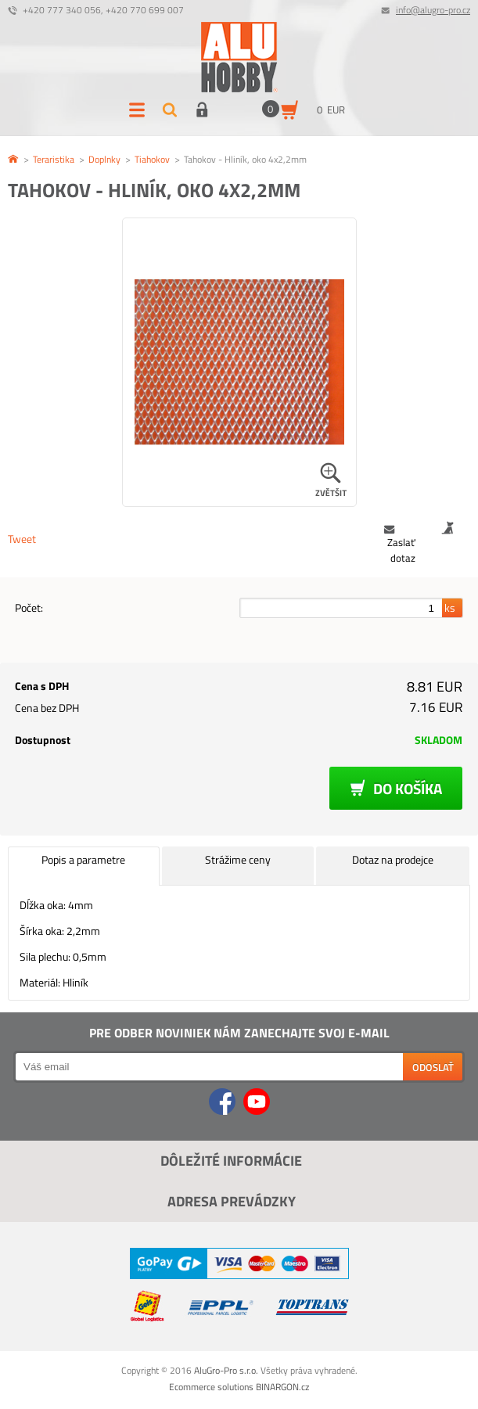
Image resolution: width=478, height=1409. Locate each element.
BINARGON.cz (282, 1386)
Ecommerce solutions (211, 1386)
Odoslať (433, 1067)
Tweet (22, 538)
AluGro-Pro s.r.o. (226, 1370)
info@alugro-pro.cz (433, 9)
